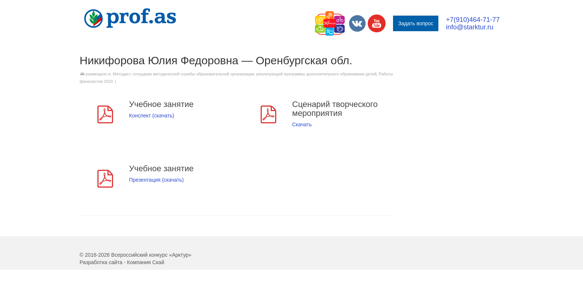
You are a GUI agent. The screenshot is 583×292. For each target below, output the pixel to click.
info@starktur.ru (469, 27)
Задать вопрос (416, 23)
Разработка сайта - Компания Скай (122, 262)
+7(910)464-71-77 (473, 19)
